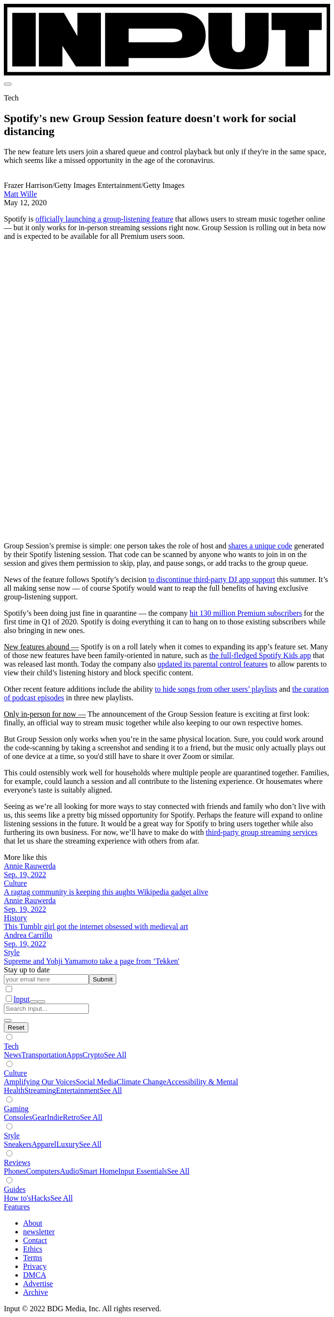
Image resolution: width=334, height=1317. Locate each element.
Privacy (35, 1266)
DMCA (34, 1275)
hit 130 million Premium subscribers (246, 613)
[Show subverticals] (9, 1037)
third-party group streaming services (261, 832)
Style (12, 1135)
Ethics (32, 1249)
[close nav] (41, 1001)
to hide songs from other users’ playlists (216, 689)
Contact (35, 1240)
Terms (32, 1258)
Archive (35, 1292)
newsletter (39, 1232)
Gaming (16, 1109)
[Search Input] (46, 1009)
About (32, 1223)
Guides (14, 1189)
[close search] (8, 1020)
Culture (15, 1073)
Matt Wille (20, 194)
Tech (11, 1046)
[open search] (33, 1001)
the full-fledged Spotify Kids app (260, 655)
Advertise (38, 1284)
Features (17, 1207)
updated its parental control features (213, 664)
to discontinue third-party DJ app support (211, 579)
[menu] (8, 84)
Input (21, 999)
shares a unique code (260, 546)
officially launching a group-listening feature (104, 219)
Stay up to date (27, 970)
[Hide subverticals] (16, 1027)
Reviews (17, 1162)
